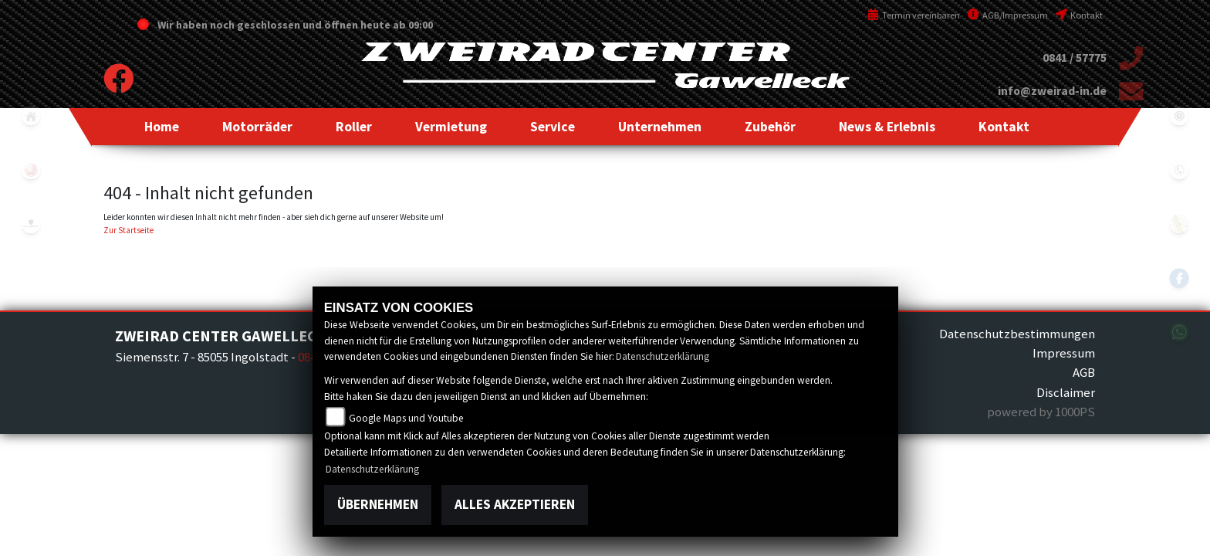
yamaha (31, 170)
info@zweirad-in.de (1052, 90)
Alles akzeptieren (515, 504)
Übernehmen (377, 504)
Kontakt (1079, 15)
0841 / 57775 (1075, 57)
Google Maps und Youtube (406, 418)
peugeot (31, 224)
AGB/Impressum (1008, 15)
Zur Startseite (128, 230)
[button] (257, 126)
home (31, 116)
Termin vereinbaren (913, 15)
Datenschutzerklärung (662, 356)
